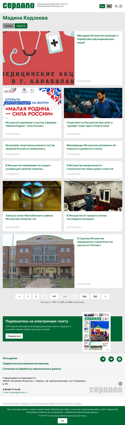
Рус (102, 6)
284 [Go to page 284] (84, 296)
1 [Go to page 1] (28, 296)
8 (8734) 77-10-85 (11, 389)
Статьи (8, 26)
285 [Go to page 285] (95, 296)
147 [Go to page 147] (54, 296)
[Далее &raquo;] (105, 296)
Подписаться (14, 336)
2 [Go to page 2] (36, 296)
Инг (109, 6)
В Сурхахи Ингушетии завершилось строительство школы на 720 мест (95, 242)
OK (62, 420)
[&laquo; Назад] (19, 296)
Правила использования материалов (26, 363)
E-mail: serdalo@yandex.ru (15, 392)
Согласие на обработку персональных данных (32, 368)
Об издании (10, 358)
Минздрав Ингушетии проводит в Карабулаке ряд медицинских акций (97, 39)
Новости (21, 26)
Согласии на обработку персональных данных (68, 415)
